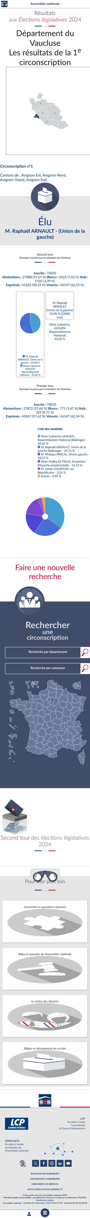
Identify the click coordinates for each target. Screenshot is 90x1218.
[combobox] (47, 652)
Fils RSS (82, 1198)
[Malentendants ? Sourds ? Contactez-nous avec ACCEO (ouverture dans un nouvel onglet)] (22, 1163)
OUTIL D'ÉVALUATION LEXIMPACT (44, 1189)
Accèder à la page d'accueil (4, 4)
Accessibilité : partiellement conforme (37, 1198)
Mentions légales (11, 1198)
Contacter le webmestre (66, 1198)
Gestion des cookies (45, 1200)
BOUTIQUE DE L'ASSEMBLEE (44, 1174)
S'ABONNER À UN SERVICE (44, 1184)
